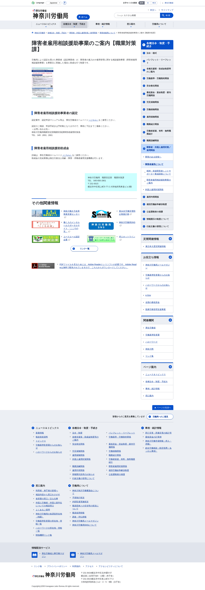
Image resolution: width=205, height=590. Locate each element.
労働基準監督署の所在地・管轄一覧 (49, 522)
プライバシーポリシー (57, 566)
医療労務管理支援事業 (155, 309)
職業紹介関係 (153, 124)
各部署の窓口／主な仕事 (47, 498)
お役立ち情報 (157, 257)
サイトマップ (167, 10)
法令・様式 (152, 53)
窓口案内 (149, 396)
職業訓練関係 (153, 140)
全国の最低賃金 (152, 302)
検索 (168, 15)
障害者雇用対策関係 (118, 466)
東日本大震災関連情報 (155, 246)
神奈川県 (149, 349)
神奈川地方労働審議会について (85, 492)
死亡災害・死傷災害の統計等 (158, 433)
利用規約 (76, 566)
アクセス (89, 566)
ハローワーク (151, 342)
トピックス (41, 441)
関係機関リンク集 (44, 535)
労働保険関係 (153, 109)
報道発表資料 (42, 437)
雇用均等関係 (153, 197)
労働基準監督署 (152, 335)
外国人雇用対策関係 (154, 189)
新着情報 (40, 433)
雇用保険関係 (153, 117)
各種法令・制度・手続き (158, 45)
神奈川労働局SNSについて (84, 525)
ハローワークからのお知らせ (157, 286)
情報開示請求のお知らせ (83, 474)
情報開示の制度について (158, 219)
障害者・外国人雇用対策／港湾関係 (159, 148)
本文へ (153, 10)
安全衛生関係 (153, 86)
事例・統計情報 (152, 389)
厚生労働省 (169, 3)
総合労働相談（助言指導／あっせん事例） (158, 449)
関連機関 (157, 320)
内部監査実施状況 (80, 502)
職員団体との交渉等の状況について (85, 507)
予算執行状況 (78, 497)
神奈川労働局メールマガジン (157, 266)
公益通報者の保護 (155, 211)
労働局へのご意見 (160, 417)
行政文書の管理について (158, 226)
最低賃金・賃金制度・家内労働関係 (159, 94)
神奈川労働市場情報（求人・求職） (158, 442)
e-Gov (148, 295)
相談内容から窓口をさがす (48, 494)
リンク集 (149, 356)
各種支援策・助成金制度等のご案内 (159, 70)
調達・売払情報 (79, 517)
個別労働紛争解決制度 (157, 204)
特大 (154, 3)
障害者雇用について (154, 164)
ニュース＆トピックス (155, 374)
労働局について (80, 485)
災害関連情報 (157, 238)
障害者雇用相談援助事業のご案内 (159, 181)
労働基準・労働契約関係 (158, 78)
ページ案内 (157, 367)
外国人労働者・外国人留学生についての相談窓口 (49, 504)
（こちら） (93, 120)
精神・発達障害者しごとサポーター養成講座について (159, 172)
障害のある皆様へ (153, 157)
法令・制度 (77, 433)
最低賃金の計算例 (153, 437)
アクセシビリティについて (111, 566)
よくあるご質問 (43, 510)
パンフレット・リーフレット (159, 61)
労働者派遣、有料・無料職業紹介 (159, 132)
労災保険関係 (153, 102)
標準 (141, 3)
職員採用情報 (78, 513)
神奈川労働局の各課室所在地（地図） (49, 515)
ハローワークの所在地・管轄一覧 (49, 529)
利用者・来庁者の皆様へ (47, 490)
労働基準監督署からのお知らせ (157, 276)
